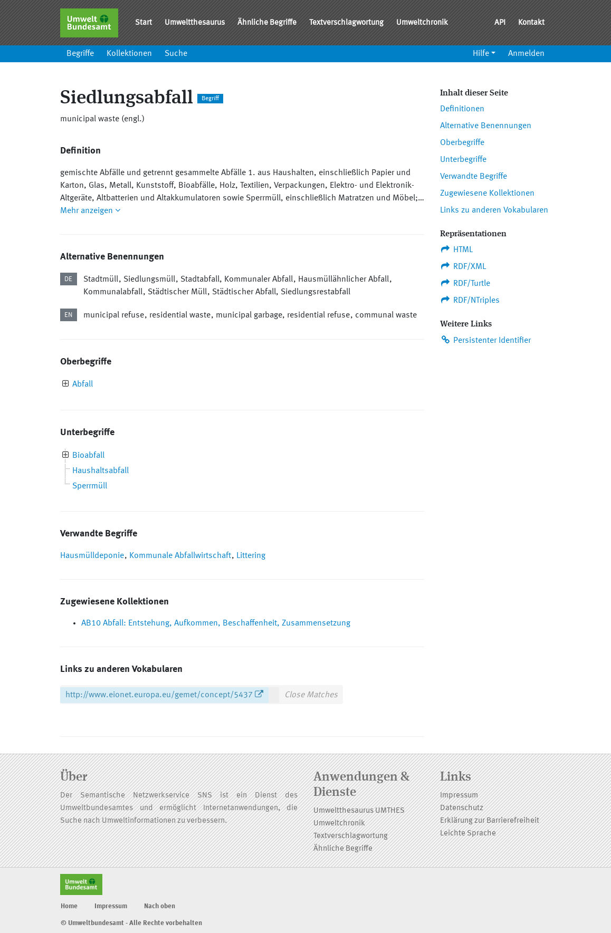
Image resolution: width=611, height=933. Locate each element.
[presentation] (65, 384)
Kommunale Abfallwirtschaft (180, 556)
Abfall (82, 384)
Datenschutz (461, 808)
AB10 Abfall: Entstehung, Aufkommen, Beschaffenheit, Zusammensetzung (215, 623)
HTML (456, 249)
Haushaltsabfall (100, 471)
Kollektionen (129, 54)
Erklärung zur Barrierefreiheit (489, 821)
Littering (250, 556)
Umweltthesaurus (195, 23)
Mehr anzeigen (90, 211)
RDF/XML (463, 266)
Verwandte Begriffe (473, 176)
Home (69, 906)
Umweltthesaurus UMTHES (359, 811)
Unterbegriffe (463, 160)
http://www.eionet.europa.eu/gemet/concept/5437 (159, 695)
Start (143, 23)
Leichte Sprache (468, 834)
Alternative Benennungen (485, 126)
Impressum (459, 796)
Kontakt (531, 23)
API (499, 23)
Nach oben (159, 906)
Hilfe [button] (481, 54)
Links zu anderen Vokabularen (494, 210)
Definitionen (462, 109)
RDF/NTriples (470, 300)
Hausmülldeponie (92, 556)
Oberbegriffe (462, 143)
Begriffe (80, 54)
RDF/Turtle (465, 283)
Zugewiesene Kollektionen (487, 193)
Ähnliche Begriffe (267, 23)
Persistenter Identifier (485, 340)
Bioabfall (88, 455)
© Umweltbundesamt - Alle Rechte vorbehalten (131, 923)
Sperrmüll (89, 486)
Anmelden (526, 54)
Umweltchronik (422, 23)
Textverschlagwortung (346, 23)
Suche (176, 54)
